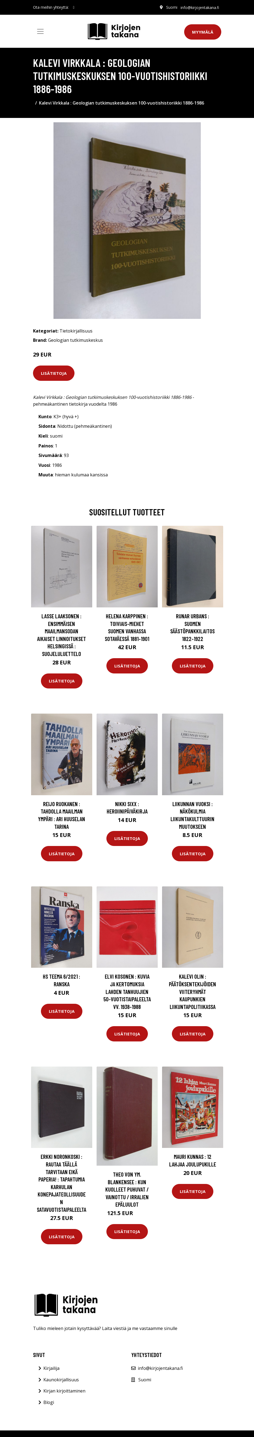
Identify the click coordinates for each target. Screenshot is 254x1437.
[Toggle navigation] (40, 31)
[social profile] (74, 7)
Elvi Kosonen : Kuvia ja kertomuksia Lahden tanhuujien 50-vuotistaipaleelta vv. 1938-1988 (127, 991)
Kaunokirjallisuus (61, 1380)
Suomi (171, 7)
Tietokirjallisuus (75, 331)
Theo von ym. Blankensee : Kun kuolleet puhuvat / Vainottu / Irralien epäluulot (127, 1189)
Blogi (48, 1402)
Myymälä (202, 32)
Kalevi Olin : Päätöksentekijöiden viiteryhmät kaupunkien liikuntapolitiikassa (192, 991)
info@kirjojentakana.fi (200, 7)
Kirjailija (51, 1368)
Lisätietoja (54, 373)
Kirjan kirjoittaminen (64, 1391)
